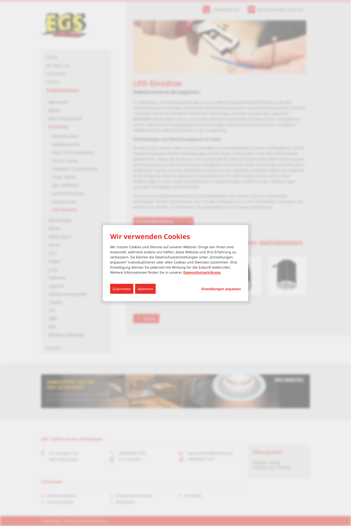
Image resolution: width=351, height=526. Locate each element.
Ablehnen (145, 288)
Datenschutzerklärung (202, 272)
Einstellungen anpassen (221, 288)
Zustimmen (122, 288)
